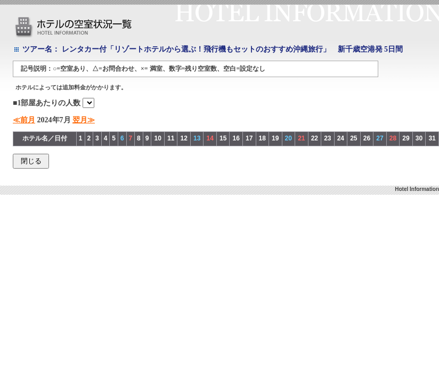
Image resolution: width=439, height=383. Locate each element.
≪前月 (24, 120)
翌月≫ (83, 120)
